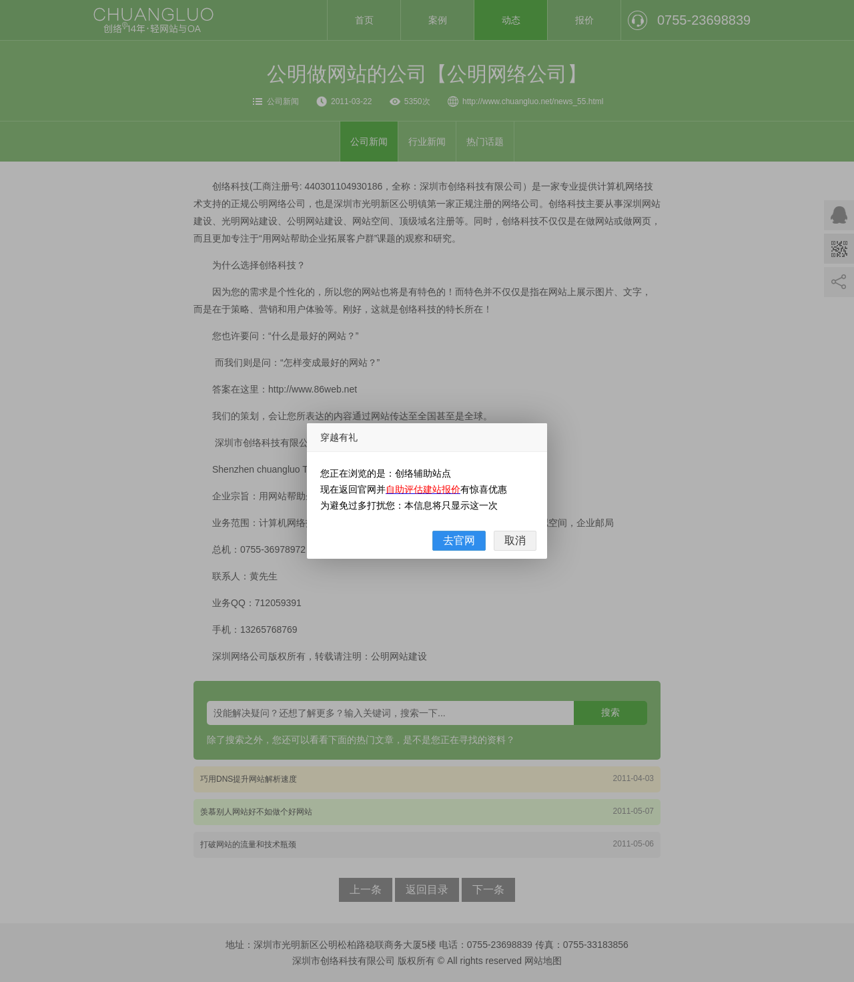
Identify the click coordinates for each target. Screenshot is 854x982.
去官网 (459, 540)
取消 (515, 540)
